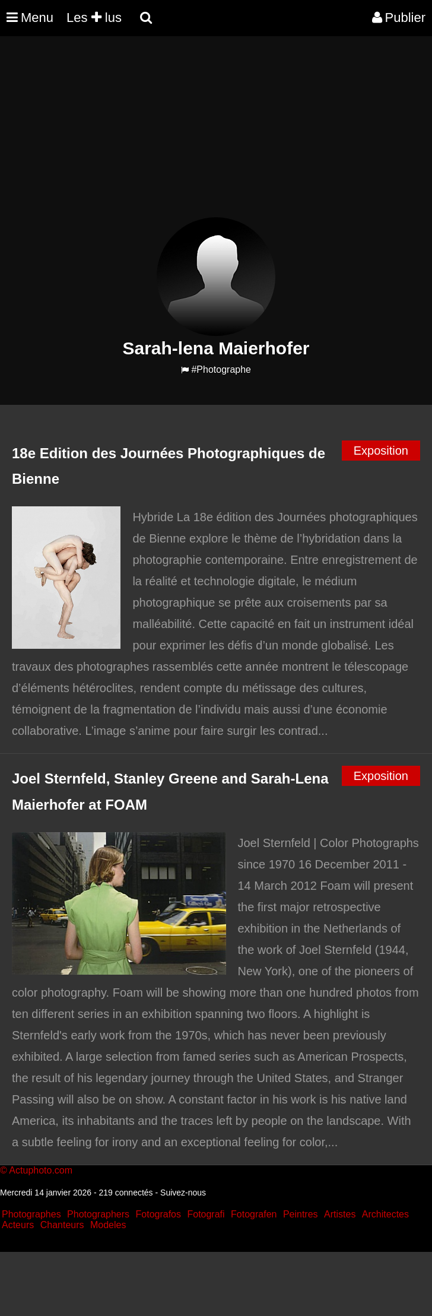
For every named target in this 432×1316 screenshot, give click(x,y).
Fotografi (205, 1214)
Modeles (108, 1225)
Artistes (339, 1214)
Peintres (300, 1214)
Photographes (31, 1214)
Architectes (385, 1214)
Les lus (94, 17)
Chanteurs (62, 1225)
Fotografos (158, 1214)
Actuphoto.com (40, 1170)
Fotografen (254, 1214)
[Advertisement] (216, 134)
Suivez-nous (183, 1192)
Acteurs (18, 1225)
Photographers (98, 1214)
